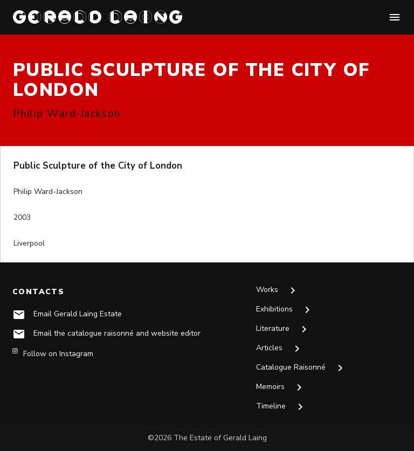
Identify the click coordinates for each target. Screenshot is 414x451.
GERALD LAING (98, 17)
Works (277, 290)
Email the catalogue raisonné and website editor (117, 333)
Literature (283, 329)
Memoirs (281, 387)
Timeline (281, 406)
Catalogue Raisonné (301, 368)
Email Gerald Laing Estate (77, 314)
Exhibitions (285, 309)
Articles (279, 348)
